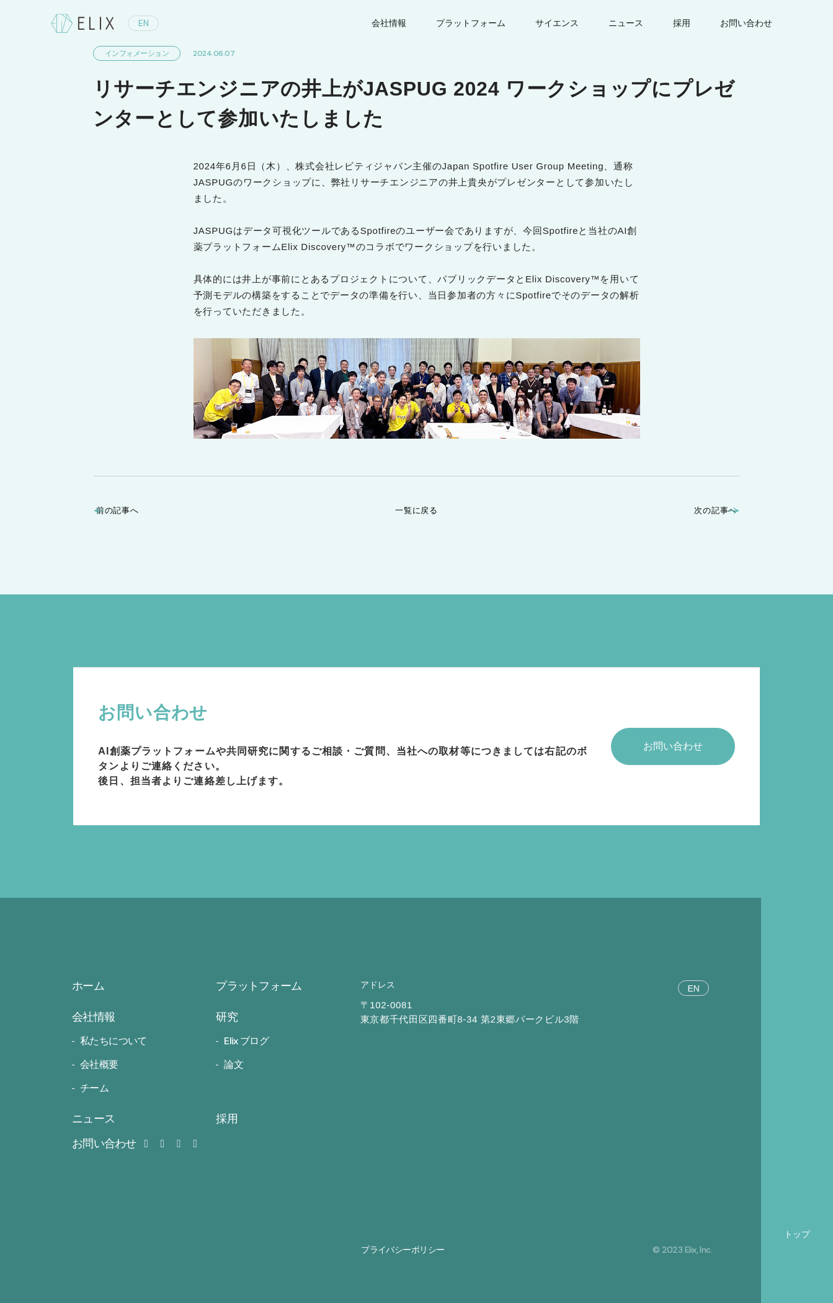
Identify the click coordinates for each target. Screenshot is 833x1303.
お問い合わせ (112, 1143)
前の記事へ (133, 510)
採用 (681, 23)
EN (143, 23)
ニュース (625, 23)
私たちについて (113, 1040)
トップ (797, 1234)
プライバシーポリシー (402, 1249)
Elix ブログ (246, 1040)
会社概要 (99, 1064)
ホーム (88, 985)
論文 (233, 1064)
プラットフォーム (471, 23)
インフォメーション (137, 53)
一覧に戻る (416, 510)
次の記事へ (700, 510)
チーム (94, 1088)
